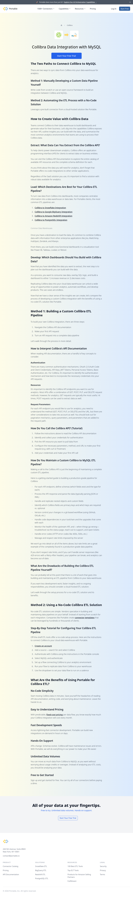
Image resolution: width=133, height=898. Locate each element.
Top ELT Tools (73, 870)
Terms (102, 874)
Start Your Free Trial (66, 55)
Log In (113, 9)
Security (103, 866)
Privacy (103, 870)
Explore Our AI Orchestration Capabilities (80, 2)
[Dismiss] (130, 2)
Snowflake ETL (41, 866)
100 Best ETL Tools (75, 866)
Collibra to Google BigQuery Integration (53, 211)
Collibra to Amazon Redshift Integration (53, 216)
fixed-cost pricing (54, 714)
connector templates (84, 617)
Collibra (69, 25)
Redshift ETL (40, 874)
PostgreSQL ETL (41, 878)
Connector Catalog (10, 866)
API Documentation (11, 874)
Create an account (43, 646)
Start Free (125, 9)
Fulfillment (72, 881)
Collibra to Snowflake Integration (50, 207)
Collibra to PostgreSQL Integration (51, 220)
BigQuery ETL (40, 870)
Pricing (93, 9)
